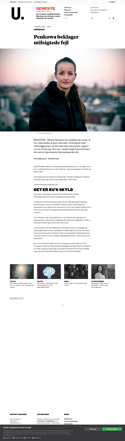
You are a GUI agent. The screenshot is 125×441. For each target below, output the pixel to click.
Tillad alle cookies (112, 429)
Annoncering (68, 423)
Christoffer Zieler (53, 158)
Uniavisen (13, 2)
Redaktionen (68, 419)
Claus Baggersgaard (40, 158)
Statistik (28, 438)
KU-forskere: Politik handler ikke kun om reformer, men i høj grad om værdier (48, 16)
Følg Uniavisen (94, 12)
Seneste (45, 9)
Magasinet (67, 10)
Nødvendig (8, 438)
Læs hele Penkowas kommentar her (46, 184)
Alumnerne (67, 7)
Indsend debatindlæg (71, 12)
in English (112, 2)
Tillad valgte (93, 429)
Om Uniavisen (94, 7)
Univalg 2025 (68, 15)
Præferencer (19, 438)
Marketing (37, 438)
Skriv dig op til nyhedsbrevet (98, 10)
